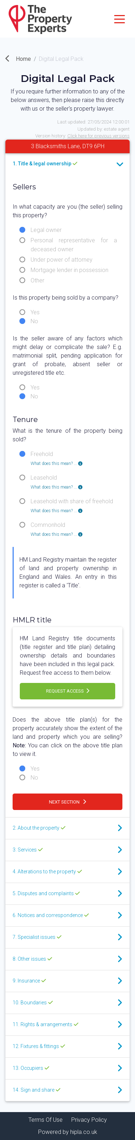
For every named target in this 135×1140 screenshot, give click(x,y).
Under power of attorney (62, 259)
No (34, 321)
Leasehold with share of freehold (72, 502)
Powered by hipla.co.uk (67, 1132)
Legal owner (46, 230)
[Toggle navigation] (119, 19)
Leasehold (56, 478)
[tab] (67, 164)
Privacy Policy (89, 1119)
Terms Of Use (45, 1119)
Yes (35, 312)
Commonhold (56, 525)
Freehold (56, 455)
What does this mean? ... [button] (56, 463)
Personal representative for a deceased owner (74, 241)
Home (18, 58)
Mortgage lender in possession (69, 270)
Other (37, 280)
